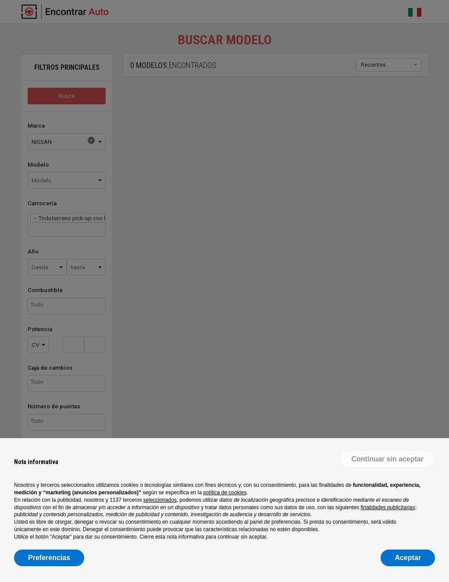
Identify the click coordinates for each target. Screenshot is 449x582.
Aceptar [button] (408, 557)
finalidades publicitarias (387, 507)
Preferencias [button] (49, 557)
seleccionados (160, 500)
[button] (388, 459)
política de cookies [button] (224, 492)
